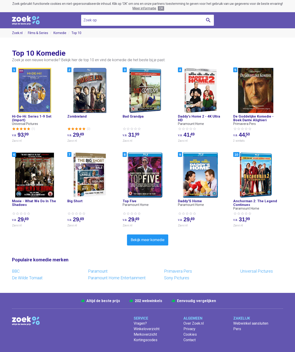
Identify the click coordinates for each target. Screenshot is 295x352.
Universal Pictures (256, 271)
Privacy (189, 329)
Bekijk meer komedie (148, 240)
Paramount (98, 271)
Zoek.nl (17, 33)
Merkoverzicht (145, 334)
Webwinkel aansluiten (250, 323)
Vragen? (140, 323)
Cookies (190, 334)
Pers (237, 329)
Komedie (59, 33)
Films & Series (38, 33)
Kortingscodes (145, 340)
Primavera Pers (178, 271)
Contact (189, 340)
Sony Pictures (176, 277)
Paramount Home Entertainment (117, 277)
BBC (16, 271)
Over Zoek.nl (193, 323)
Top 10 (76, 33)
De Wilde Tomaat (27, 277)
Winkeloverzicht (146, 329)
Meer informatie (144, 8)
